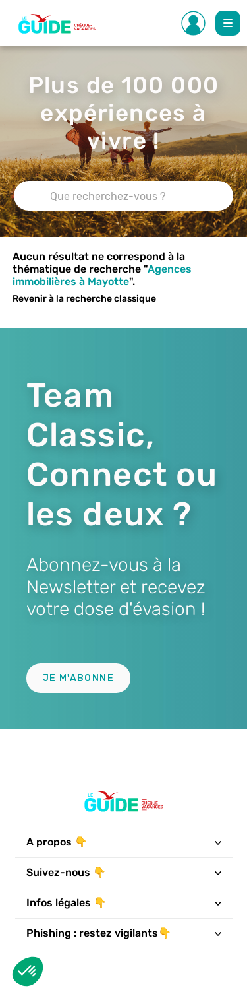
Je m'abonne (78, 678)
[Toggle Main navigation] (227, 23)
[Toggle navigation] (217, 842)
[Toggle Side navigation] (193, 23)
